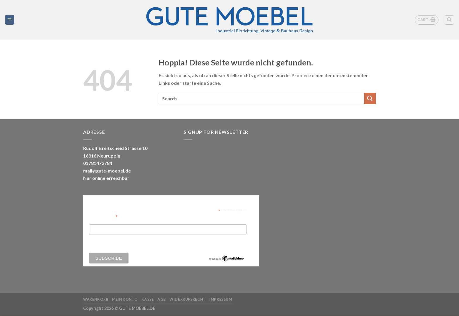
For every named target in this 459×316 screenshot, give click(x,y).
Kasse (147, 299)
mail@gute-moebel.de (107, 170)
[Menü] (10, 20)
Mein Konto (125, 299)
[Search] (449, 20)
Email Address (103, 216)
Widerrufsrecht (187, 299)
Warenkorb (96, 299)
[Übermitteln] (370, 98)
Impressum (220, 299)
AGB (161, 299)
